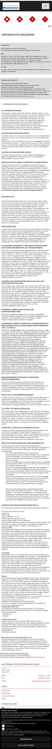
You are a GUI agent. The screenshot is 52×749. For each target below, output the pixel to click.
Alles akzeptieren (26, 745)
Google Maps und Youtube (12, 729)
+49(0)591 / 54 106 (44, 675)
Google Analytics (10, 726)
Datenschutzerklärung (27, 717)
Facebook (6, 708)
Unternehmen (6, 690)
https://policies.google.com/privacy (23, 96)
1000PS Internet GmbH (9, 628)
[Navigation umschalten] (45, 6)
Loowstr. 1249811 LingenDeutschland (6, 670)
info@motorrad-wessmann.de (28, 646)
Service (4, 698)
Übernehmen (26, 739)
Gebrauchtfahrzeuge (8, 696)
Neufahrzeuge (6, 693)
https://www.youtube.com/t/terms (12, 91)
